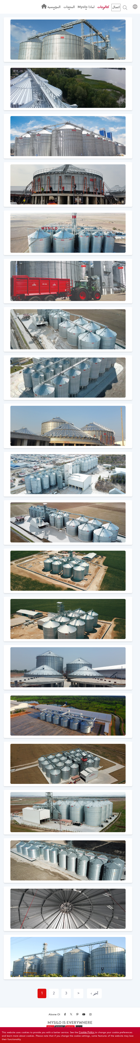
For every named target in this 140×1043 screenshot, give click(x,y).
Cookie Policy (87, 1032)
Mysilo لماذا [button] (86, 7)
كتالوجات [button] (103, 7)
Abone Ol (54, 1014)
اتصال (116, 7)
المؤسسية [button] (54, 7)
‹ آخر (94, 994)
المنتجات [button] (69, 7)
